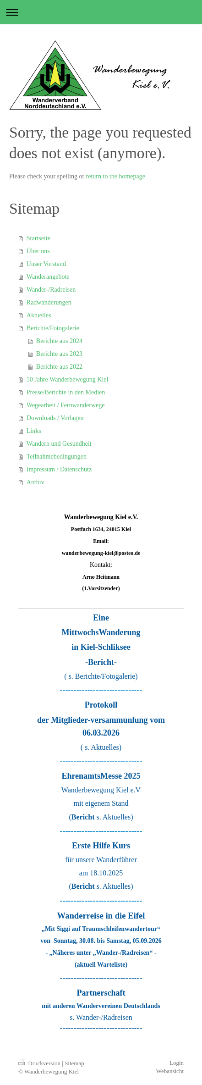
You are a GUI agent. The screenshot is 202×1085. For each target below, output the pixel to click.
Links (34, 430)
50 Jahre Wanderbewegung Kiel (68, 379)
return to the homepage (115, 176)
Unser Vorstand (46, 263)
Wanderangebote (48, 276)
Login (176, 1062)
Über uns (38, 251)
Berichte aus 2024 (59, 341)
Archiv (35, 482)
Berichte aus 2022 (59, 366)
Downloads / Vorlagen (55, 418)
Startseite (38, 238)
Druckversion (40, 1063)
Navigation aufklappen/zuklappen (101, 12)
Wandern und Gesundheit (59, 443)
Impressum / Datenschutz (59, 469)
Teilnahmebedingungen (57, 456)
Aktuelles (39, 315)
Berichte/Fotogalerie (53, 328)
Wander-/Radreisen (51, 289)
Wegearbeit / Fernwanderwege (66, 405)
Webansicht (170, 1071)
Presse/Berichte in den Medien (66, 392)
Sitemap (74, 1063)
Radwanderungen (49, 302)
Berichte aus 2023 (59, 353)
